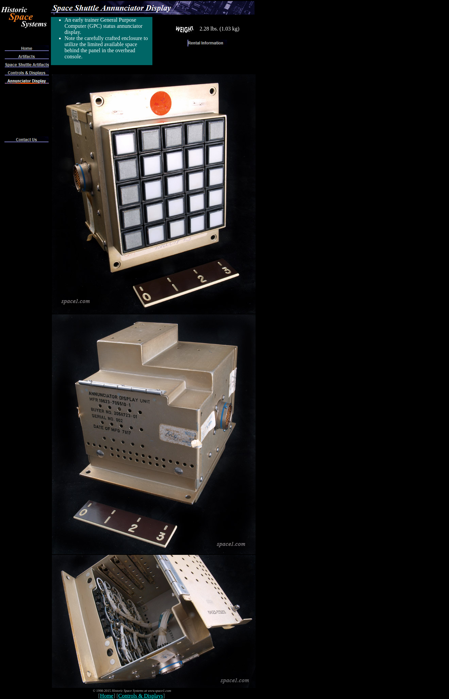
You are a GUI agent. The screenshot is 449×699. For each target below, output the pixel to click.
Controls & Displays (140, 696)
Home (106, 696)
